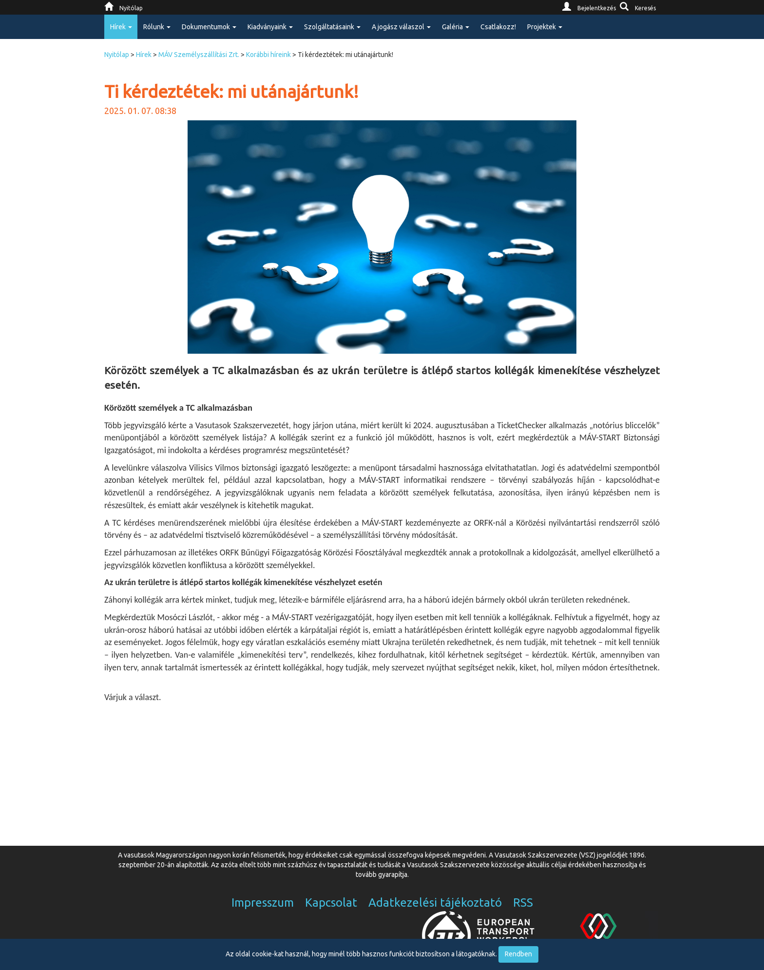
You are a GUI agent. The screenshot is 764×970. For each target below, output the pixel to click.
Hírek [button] (121, 27)
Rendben (518, 954)
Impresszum (262, 902)
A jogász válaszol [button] (401, 27)
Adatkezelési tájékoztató (435, 902)
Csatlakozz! (498, 27)
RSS (523, 902)
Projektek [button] (544, 27)
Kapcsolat (331, 902)
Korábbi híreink (268, 54)
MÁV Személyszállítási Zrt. (198, 54)
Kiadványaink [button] (270, 27)
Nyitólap (116, 54)
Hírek (144, 54)
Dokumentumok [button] (209, 27)
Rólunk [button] (157, 27)
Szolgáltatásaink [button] (332, 27)
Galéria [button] (455, 27)
